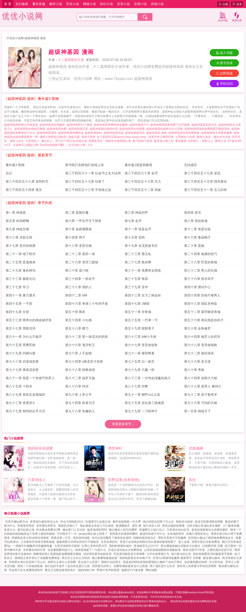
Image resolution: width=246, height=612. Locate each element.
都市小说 (55, 4)
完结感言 (190, 165)
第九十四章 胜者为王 (80, 403)
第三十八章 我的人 (78, 287)
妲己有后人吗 (151, 525)
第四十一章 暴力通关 (20, 295)
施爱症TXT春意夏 (132, 570)
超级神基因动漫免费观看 (184, 132)
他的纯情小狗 (86, 570)
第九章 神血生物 (17, 229)
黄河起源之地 (25, 529)
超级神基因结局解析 (53, 124)
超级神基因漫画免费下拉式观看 (170, 124)
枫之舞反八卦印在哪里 (123, 529)
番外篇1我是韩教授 (138, 165)
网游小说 (89, 4)
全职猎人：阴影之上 (200, 140)
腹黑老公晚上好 (164, 140)
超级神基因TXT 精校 (80, 124)
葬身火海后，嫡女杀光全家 (213, 136)
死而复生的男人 (102, 566)
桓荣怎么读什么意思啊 (62, 562)
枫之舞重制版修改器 (104, 558)
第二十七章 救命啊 (138, 262)
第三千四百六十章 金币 (141, 173)
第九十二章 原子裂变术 (200, 394)
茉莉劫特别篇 (81, 537)
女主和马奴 (216, 562)
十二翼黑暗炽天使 (71, 60)
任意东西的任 (109, 541)
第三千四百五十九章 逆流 (202, 173)
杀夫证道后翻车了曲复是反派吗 (111, 537)
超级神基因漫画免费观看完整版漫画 (207, 128)
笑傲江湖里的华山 (197, 533)
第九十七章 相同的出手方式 (25, 411)
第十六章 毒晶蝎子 (197, 237)
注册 (223, 4)
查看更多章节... (123, 424)
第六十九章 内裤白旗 (20, 353)
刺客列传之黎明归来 (161, 136)
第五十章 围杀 (75, 312)
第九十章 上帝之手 (78, 394)
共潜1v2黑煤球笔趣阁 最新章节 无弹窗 (177, 558)
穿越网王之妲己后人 (152, 529)
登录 (237, 4)
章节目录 (224, 63)
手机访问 (224, 83)
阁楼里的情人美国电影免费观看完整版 (57, 554)
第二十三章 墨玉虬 (138, 254)
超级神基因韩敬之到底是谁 (22, 124)
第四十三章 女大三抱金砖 (143, 295)
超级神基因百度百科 (204, 124)
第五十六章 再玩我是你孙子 (204, 320)
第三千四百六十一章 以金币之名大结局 (93, 173)
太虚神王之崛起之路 (25, 144)
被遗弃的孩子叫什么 (152, 533)
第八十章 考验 (194, 369)
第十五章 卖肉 (135, 237)
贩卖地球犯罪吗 (97, 529)
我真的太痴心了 (68, 525)
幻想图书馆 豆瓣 (212, 545)
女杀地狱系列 (175, 533)
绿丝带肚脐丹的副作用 (97, 554)
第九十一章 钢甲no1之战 (142, 394)
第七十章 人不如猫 (78, 353)
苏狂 (192, 480)
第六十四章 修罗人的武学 (202, 336)
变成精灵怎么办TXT (146, 545)
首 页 (7, 4)
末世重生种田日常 (34, 549)
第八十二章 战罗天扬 (80, 378)
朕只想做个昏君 (142, 140)
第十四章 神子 (75, 237)
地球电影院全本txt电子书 (135, 558)
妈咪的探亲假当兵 (144, 537)
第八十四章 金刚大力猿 (200, 378)
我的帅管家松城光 (120, 545)
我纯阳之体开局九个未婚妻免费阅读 (37, 558)
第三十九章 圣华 (136, 287)
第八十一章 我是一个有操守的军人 (30, 378)
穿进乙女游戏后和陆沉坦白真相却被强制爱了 (148, 541)
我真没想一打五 (61, 537)
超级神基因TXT (139, 124)
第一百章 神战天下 (197, 411)
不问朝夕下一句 (67, 533)
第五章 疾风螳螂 (17, 221)
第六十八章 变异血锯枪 (200, 345)
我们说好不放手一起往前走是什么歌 (67, 566)
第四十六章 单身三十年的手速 (86, 303)
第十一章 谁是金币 (138, 229)
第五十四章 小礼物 (78, 320)
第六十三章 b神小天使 (140, 336)
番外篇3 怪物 (15, 165)
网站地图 (151, 570)
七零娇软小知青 (185, 136)
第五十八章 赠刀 (77, 328)
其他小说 (157, 4)
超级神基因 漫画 (35, 38)
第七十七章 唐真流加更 (22, 369)
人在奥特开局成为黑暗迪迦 (37, 541)
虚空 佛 (136, 525)
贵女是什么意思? (88, 562)
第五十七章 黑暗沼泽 (20, 328)
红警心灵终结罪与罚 (94, 545)
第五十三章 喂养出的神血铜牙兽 (29, 320)
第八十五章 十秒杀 (19, 386)
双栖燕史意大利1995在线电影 (30, 537)
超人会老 (184, 541)
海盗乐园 (74, 136)
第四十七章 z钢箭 (137, 303)
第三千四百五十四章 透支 (24, 189)
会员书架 (223, 16)
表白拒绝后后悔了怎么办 (158, 521)
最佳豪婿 (181, 140)
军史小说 (72, 4)
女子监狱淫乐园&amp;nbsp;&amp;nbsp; (122, 136)
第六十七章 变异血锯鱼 (141, 345)
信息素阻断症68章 (195, 562)
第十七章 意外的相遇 (20, 245)
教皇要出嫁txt (211, 558)
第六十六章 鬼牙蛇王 (80, 345)
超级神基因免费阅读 (71, 132)
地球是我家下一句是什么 (90, 549)
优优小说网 (22, 16)
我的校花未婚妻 (40, 448)
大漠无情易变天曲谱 (67, 545)
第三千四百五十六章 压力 (143, 181)
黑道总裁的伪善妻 (173, 525)
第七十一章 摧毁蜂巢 (139, 353)
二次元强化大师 (75, 144)
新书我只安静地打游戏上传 (84, 165)
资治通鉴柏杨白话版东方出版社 (180, 545)
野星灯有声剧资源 (108, 570)
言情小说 (140, 4)
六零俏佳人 (37, 480)
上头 (90, 144)
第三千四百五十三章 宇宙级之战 (88, 189)
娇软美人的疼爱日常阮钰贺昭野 (197, 566)
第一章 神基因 (16, 212)
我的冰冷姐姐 (184, 521)
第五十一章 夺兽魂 (138, 312)
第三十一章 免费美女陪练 (143, 270)
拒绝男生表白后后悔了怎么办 (27, 562)
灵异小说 (123, 4)
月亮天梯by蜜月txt (16, 521)
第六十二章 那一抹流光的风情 (86, 336)
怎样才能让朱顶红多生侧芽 (204, 525)
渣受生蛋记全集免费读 (206, 541)
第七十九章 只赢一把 (139, 369)
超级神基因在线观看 (132, 128)
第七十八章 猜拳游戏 (80, 369)
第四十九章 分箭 (17, 312)
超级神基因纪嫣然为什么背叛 (165, 128)
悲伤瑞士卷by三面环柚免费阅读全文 (210, 537)
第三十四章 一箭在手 (80, 278)
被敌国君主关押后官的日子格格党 (77, 541)
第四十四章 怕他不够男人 (202, 295)
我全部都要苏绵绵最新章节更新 (212, 554)
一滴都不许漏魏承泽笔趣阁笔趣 (32, 545)
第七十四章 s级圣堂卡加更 (84, 361)
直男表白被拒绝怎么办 (44, 521)
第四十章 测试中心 (197, 287)
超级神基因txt (94, 132)
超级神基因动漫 (114, 132)
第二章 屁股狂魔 (77, 212)
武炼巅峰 (196, 448)
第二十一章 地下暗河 (20, 254)
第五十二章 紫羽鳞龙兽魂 (202, 312)
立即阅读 (224, 73)
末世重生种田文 (46, 525)
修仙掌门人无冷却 (74, 529)
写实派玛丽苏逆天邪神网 (129, 554)
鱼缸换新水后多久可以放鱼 (97, 525)
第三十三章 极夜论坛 (20, 278)
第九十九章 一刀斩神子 (141, 411)
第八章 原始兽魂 (195, 221)
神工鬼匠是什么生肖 (162, 566)
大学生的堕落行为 (158, 554)
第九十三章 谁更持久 (20, 403)
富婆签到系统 (25, 525)
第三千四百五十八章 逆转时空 (27, 181)
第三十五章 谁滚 (136, 278)
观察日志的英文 (111, 562)
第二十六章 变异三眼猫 (81, 262)
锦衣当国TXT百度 (194, 549)
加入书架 (224, 52)
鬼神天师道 (88, 136)
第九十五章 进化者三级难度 (144, 403)
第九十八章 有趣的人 (80, 411)
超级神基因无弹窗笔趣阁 (217, 132)
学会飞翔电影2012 (71, 521)
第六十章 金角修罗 (197, 328)
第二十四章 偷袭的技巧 (200, 254)
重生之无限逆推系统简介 (60, 570)
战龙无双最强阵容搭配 (209, 521)
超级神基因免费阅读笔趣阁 (111, 124)
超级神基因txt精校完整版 (30, 128)
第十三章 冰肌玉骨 (19, 237)
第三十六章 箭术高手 (199, 278)
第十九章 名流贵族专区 (141, 245)
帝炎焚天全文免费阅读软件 (26, 570)
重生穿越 (38, 4)
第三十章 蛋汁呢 (77, 270)
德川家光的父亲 (181, 554)
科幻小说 (106, 4)
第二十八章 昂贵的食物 (200, 262)
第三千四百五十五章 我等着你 (205, 181)
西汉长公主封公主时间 (76, 558)
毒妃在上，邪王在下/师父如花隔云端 (64, 140)
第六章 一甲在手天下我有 (83, 221)
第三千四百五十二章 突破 (143, 189)
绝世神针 (115, 448)
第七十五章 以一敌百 (139, 361)
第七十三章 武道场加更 (22, 361)
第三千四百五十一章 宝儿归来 (205, 189)
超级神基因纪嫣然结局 (104, 128)
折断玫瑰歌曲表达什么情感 (131, 566)
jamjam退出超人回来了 (93, 533)
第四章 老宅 (192, 212)
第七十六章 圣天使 (197, 361)
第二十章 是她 (194, 245)
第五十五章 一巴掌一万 (141, 320)
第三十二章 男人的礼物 (200, 270)
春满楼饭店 (123, 525)
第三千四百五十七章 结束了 (85, 181)
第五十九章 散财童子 (139, 328)
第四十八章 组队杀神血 (200, 303)
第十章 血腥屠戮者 (78, 229)
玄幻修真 (21, 4)
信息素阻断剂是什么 (60, 549)
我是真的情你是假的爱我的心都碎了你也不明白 (152, 562)
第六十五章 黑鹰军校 (20, 345)
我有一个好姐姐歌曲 (30, 566)
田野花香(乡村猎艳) (124, 480)
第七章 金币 (133, 221)
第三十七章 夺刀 (17, 287)
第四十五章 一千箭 (19, 303)
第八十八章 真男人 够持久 (202, 386)
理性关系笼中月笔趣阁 (172, 537)
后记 (9, 173)
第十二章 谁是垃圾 (197, 229)
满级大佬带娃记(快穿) (53, 136)
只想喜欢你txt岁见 (178, 529)
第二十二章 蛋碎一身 (80, 254)
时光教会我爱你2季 (48, 529)
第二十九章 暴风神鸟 (20, 270)
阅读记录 (237, 16)
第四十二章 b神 (76, 295)
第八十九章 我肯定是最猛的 (25, 394)
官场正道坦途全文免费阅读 (125, 549)
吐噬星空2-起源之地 (97, 521)
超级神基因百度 (79, 128)
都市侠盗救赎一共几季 (127, 521)
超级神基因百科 (135, 132)
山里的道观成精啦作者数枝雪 (162, 549)
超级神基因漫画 (47, 132)
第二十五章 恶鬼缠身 (20, 262)
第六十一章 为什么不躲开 (24, 336)
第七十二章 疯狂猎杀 (199, 353)
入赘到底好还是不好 (219, 549)
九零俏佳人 (32, 140)
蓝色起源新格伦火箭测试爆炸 (209, 529)
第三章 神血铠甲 (136, 212)
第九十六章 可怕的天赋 (200, 403)
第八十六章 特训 (77, 386)
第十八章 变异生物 (78, 245)
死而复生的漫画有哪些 (123, 533)
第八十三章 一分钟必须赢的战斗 (148, 378)
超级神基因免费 (57, 128)
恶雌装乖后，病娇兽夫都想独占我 (110, 140)
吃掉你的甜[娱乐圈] (52, 144)
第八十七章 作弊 (136, 386)
